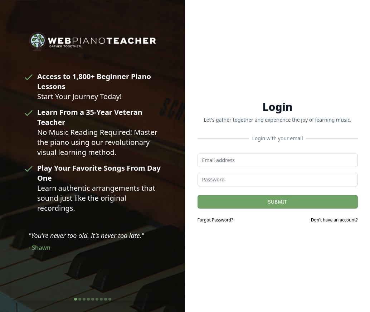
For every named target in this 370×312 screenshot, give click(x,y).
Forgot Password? (215, 220)
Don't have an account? (334, 220)
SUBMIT (277, 201)
